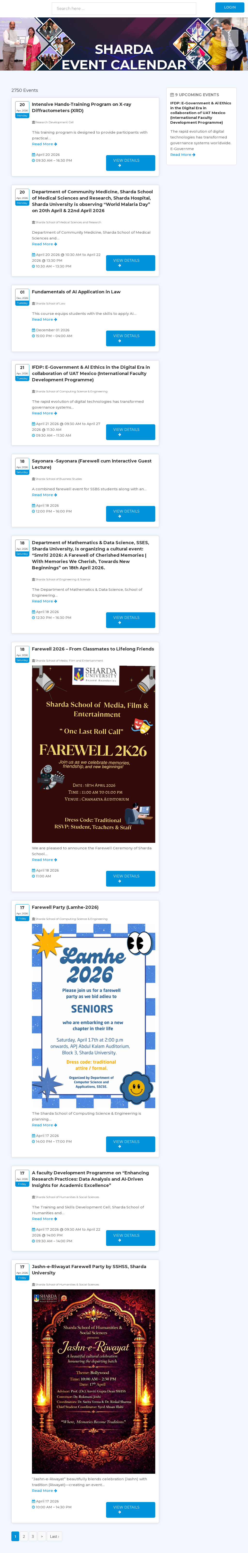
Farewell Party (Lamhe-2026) (65, 886)
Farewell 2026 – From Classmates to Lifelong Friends (93, 631)
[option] (124, 44)
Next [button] (229, 38)
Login (228, 8)
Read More (44, 144)
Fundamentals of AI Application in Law (76, 286)
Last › (54, 1507)
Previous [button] (18, 38)
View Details (129, 159)
